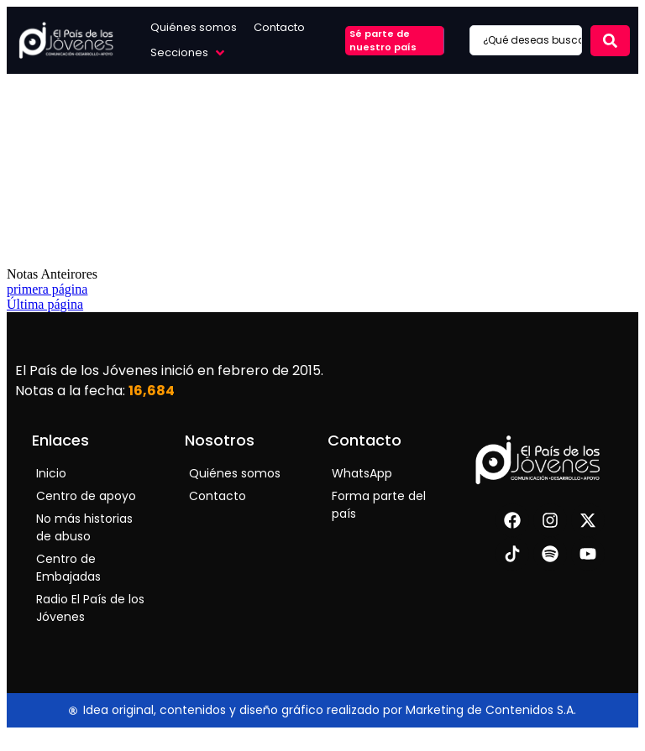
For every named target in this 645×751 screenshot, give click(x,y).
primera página (47, 289)
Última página (45, 304)
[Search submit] (610, 40)
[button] (189, 52)
